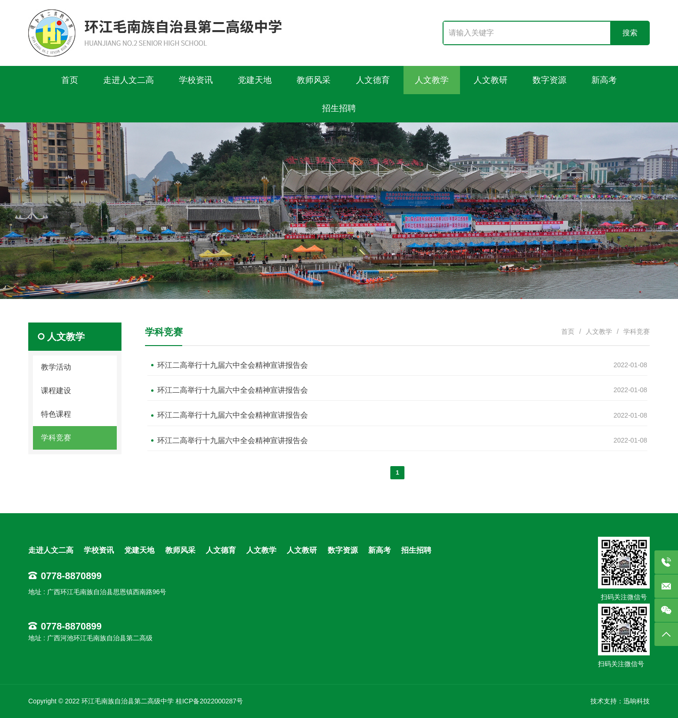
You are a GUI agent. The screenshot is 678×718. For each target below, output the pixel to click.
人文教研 (302, 550)
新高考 (379, 550)
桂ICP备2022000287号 (209, 701)
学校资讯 (99, 550)
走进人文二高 (50, 550)
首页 (567, 331)
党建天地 (139, 550)
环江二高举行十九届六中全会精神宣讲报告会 (232, 365)
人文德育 (221, 550)
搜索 (630, 33)
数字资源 (343, 550)
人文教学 (599, 331)
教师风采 (180, 550)
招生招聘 (416, 550)
